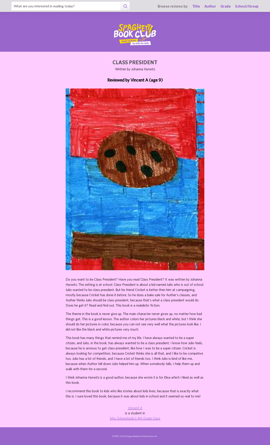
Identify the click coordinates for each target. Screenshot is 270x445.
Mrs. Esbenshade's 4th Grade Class (135, 418)
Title (196, 6)
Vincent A (135, 408)
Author (210, 6)
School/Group (247, 6)
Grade (225, 6)
